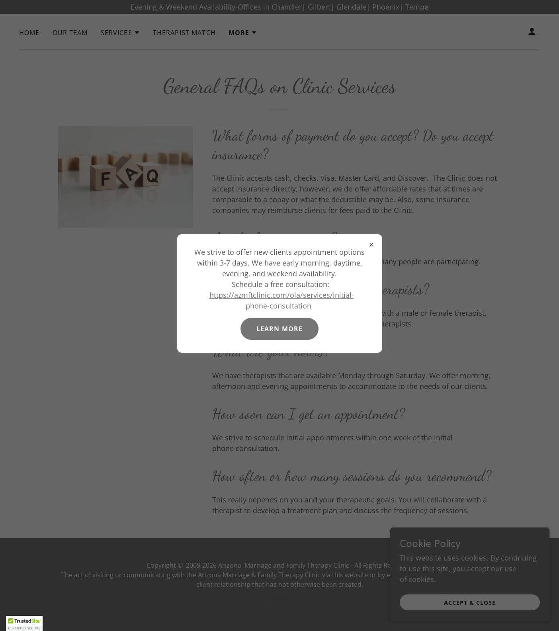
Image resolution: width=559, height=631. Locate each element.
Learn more (279, 328)
